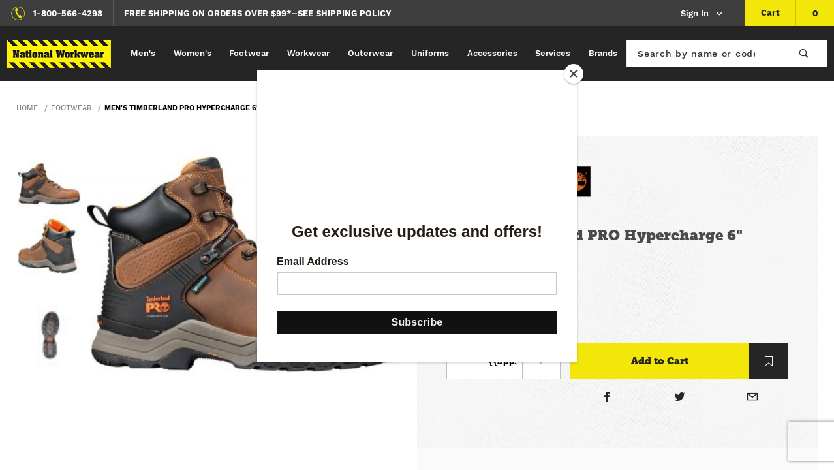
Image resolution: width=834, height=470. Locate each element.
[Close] (573, 74)
